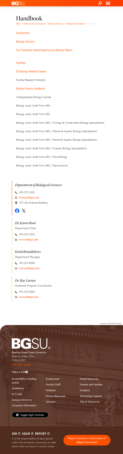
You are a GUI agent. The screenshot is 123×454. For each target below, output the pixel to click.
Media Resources (89, 379)
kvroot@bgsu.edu (28, 239)
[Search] (100, 3)
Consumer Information (24, 405)
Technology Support (91, 396)
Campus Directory (22, 399)
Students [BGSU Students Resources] (85, 390)
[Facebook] (17, 210)
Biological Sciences (55, 23)
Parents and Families (91, 384)
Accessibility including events (24, 380)
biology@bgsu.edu (29, 197)
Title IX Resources (89, 401)
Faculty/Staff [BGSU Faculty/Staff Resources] (53, 384)
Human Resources (55, 396)
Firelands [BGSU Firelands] (51, 390)
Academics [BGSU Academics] (18, 388)
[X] (24, 211)
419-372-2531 (21, 365)
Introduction (23, 32)
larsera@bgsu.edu (28, 297)
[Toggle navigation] (108, 3)
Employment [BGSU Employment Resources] (53, 379)
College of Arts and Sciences (34, 23)
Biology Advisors (25, 41)
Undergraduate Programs (75, 23)
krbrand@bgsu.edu (29, 268)
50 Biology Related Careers (31, 71)
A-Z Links (17, 394)
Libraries (50, 401)
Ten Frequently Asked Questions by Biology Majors (44, 50)
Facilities (21, 62)
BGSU (18, 23)
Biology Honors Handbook (30, 88)
